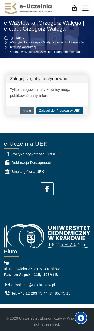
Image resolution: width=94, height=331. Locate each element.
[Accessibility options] (81, 318)
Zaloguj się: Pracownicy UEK (59, 110)
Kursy (20, 38)
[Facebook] (47, 188)
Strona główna (7, 38)
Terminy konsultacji (23, 47)
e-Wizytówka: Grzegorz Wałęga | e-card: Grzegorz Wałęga (44, 26)
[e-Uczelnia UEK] (28, 8)
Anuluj (27, 110)
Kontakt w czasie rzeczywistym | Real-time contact (45, 52)
